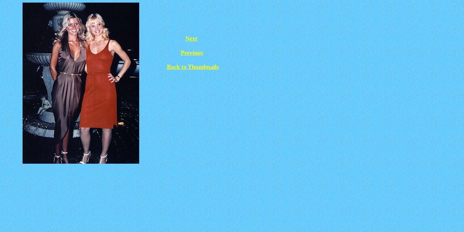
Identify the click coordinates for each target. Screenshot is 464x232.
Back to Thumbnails (193, 66)
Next (191, 38)
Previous (192, 52)
